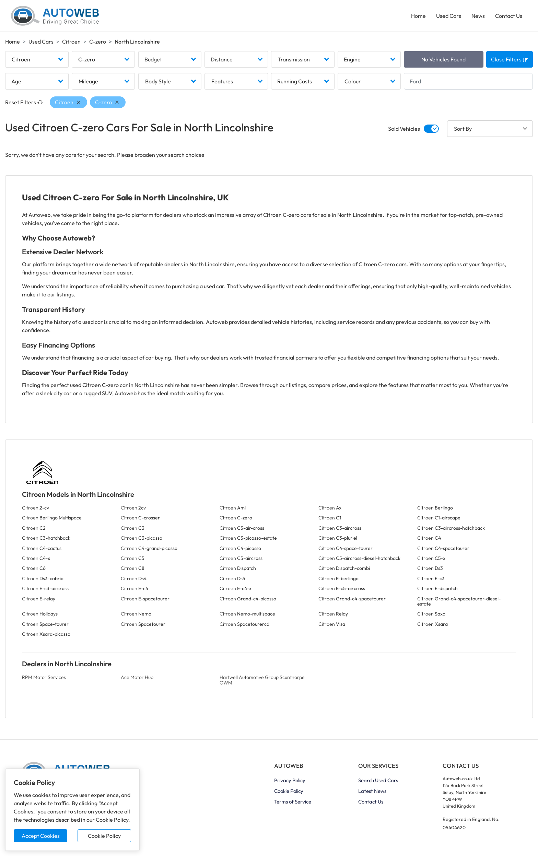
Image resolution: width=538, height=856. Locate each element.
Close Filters (509, 59)
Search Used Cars (378, 780)
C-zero (97, 41)
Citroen (71, 41)
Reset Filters (24, 102)
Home (418, 15)
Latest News (372, 791)
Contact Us (508, 15)
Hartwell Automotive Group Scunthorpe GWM (262, 679)
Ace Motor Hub (137, 677)
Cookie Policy (104, 835)
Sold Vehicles (404, 129)
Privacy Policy (289, 780)
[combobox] (37, 59)
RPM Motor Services (44, 677)
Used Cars (448, 15)
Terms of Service (292, 801)
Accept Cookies (41, 835)
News (478, 15)
